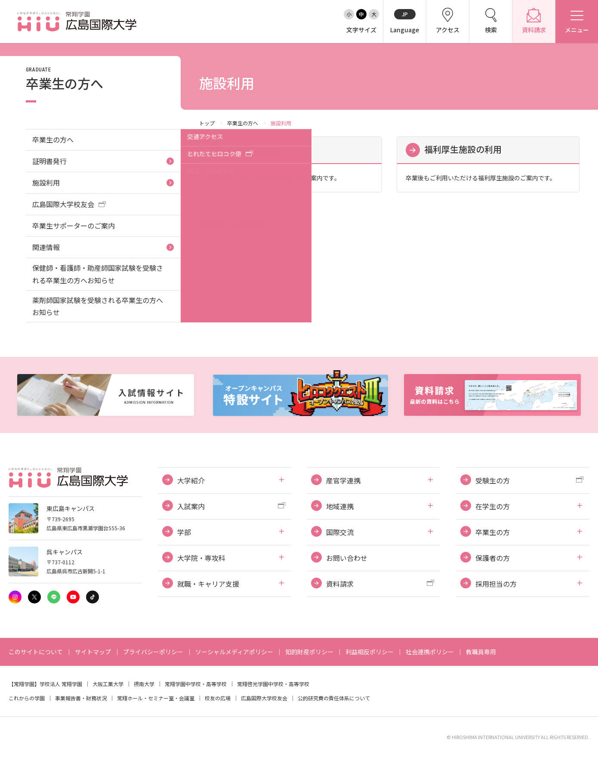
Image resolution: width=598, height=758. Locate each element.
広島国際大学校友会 (63, 204)
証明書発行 (49, 161)
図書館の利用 (252, 149)
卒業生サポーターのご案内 (73, 225)
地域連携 (340, 506)
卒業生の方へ (242, 123)
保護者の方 (492, 558)
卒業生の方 (492, 532)
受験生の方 (492, 480)
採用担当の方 (496, 584)
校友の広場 (218, 698)
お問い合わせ (346, 558)
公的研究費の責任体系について (334, 698)
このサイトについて (36, 651)
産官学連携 (343, 480)
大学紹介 (191, 480)
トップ (207, 123)
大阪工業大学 (107, 683)
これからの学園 (27, 698)
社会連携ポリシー (430, 651)
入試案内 (191, 506)
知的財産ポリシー (309, 651)
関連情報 (46, 247)
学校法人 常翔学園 (61, 683)
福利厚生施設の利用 (463, 149)
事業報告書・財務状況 (81, 698)
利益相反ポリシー (369, 651)
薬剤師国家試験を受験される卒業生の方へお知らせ (97, 306)
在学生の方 (492, 506)
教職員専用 (481, 651)
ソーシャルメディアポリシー (234, 651)
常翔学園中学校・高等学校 (196, 683)
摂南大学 (144, 683)
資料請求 (340, 584)
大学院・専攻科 (201, 558)
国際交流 (340, 532)
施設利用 (46, 182)
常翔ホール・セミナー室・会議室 (155, 698)
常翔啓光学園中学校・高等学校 (273, 683)
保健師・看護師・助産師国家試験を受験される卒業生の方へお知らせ (97, 274)
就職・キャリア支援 (208, 584)
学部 (184, 532)
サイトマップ (93, 651)
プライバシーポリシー (153, 651)
